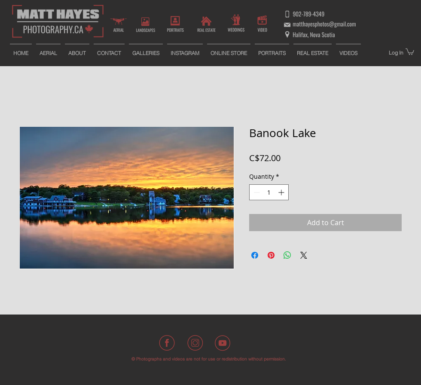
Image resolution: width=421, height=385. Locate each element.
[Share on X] (304, 255)
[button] (410, 51)
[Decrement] (255, 192)
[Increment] (282, 192)
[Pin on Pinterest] (271, 255)
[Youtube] (222, 343)
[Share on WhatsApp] (287, 255)
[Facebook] (167, 343)
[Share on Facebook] (255, 255)
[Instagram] (195, 343)
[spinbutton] (269, 192)
